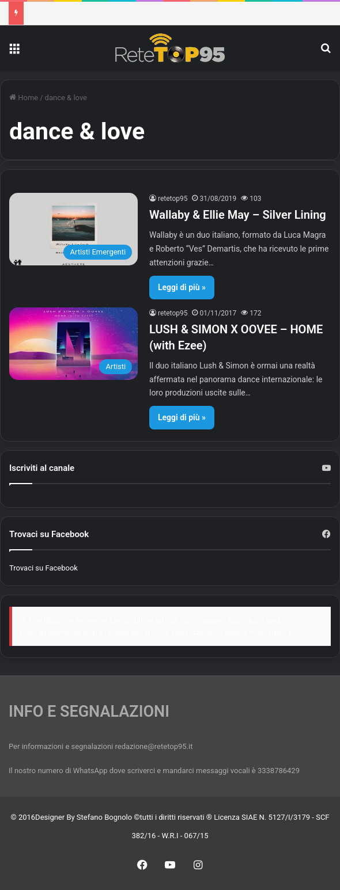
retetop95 (173, 199)
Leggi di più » (182, 287)
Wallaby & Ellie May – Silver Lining (237, 215)
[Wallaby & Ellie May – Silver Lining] (73, 229)
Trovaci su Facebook (43, 568)
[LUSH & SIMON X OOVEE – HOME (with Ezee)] (73, 343)
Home (23, 97)
